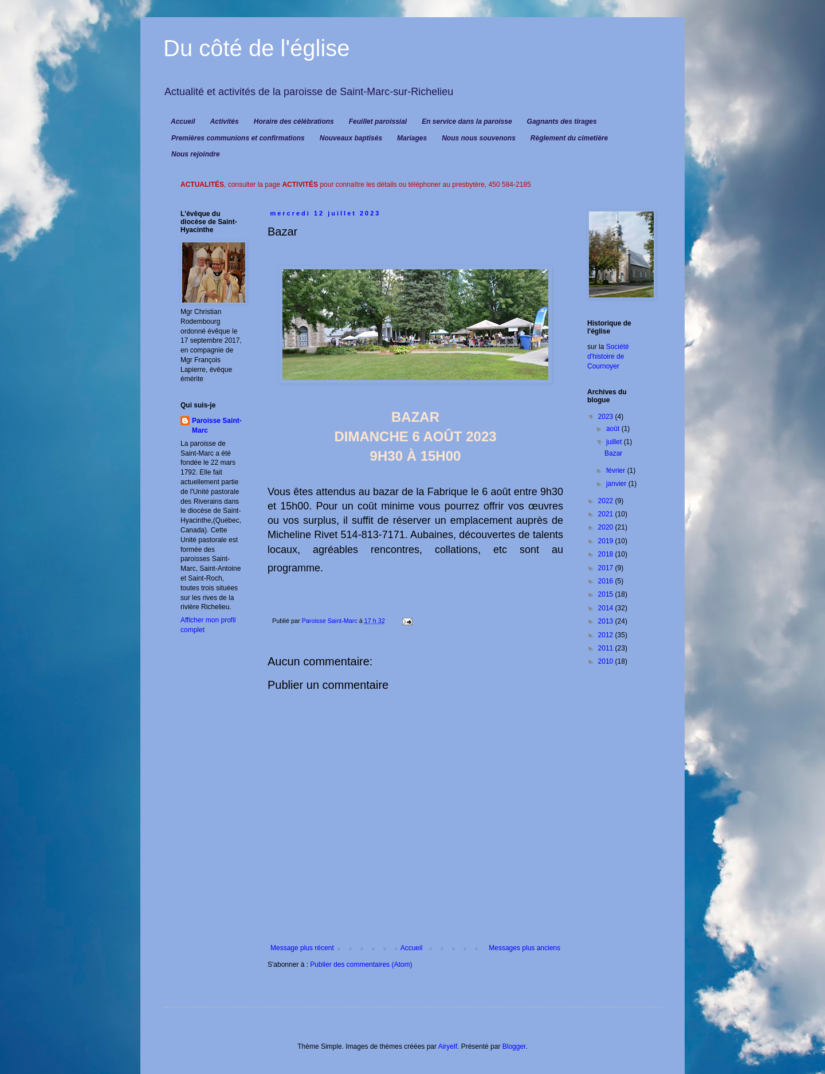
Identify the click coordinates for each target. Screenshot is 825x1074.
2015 (606, 594)
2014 (606, 608)
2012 (606, 635)
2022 (606, 501)
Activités (224, 121)
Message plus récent (302, 948)
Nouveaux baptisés (351, 138)
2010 (606, 661)
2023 (606, 417)
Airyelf (447, 1046)
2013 (606, 621)
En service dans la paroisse (467, 121)
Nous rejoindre (195, 154)
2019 (606, 541)
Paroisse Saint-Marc (217, 425)
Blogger (514, 1046)
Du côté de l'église (256, 48)
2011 (606, 648)
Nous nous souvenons (479, 138)
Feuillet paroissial (378, 121)
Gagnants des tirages (562, 121)
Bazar (613, 453)
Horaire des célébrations (294, 121)
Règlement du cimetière (569, 138)
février (616, 471)
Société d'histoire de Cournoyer (608, 356)
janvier (617, 484)
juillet (615, 442)
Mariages (412, 138)
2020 (606, 527)
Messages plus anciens (524, 948)
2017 (606, 568)
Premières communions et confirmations (238, 138)
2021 (606, 514)
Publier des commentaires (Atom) (361, 965)
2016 (606, 581)
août (614, 429)
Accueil (183, 121)
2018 (606, 554)
